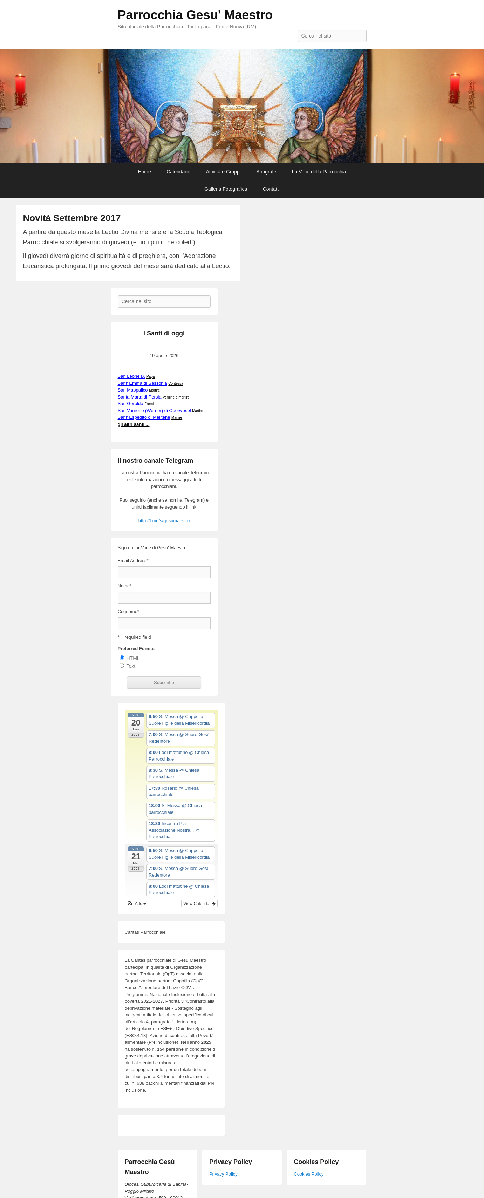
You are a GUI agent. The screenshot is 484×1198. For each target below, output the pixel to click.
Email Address (133, 560)
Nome (125, 585)
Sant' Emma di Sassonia (142, 383)
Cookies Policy (308, 1174)
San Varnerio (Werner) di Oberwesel (154, 410)
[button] (136, 903)
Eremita (150, 404)
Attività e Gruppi (223, 172)
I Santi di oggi (164, 333)
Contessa (175, 384)
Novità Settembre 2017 (72, 218)
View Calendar (199, 903)
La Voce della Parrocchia (319, 172)
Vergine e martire (176, 397)
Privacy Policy (223, 1174)
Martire (154, 390)
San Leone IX (131, 376)
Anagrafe (266, 172)
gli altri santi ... (134, 424)
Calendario (178, 172)
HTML (133, 658)
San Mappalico (133, 390)
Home (144, 172)
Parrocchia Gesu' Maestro (195, 15)
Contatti (271, 189)
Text (131, 666)
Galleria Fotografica (225, 189)
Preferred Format (136, 648)
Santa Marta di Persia (140, 397)
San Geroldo (130, 403)
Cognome (128, 611)
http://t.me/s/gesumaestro (164, 520)
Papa (150, 377)
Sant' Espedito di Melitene (144, 417)
